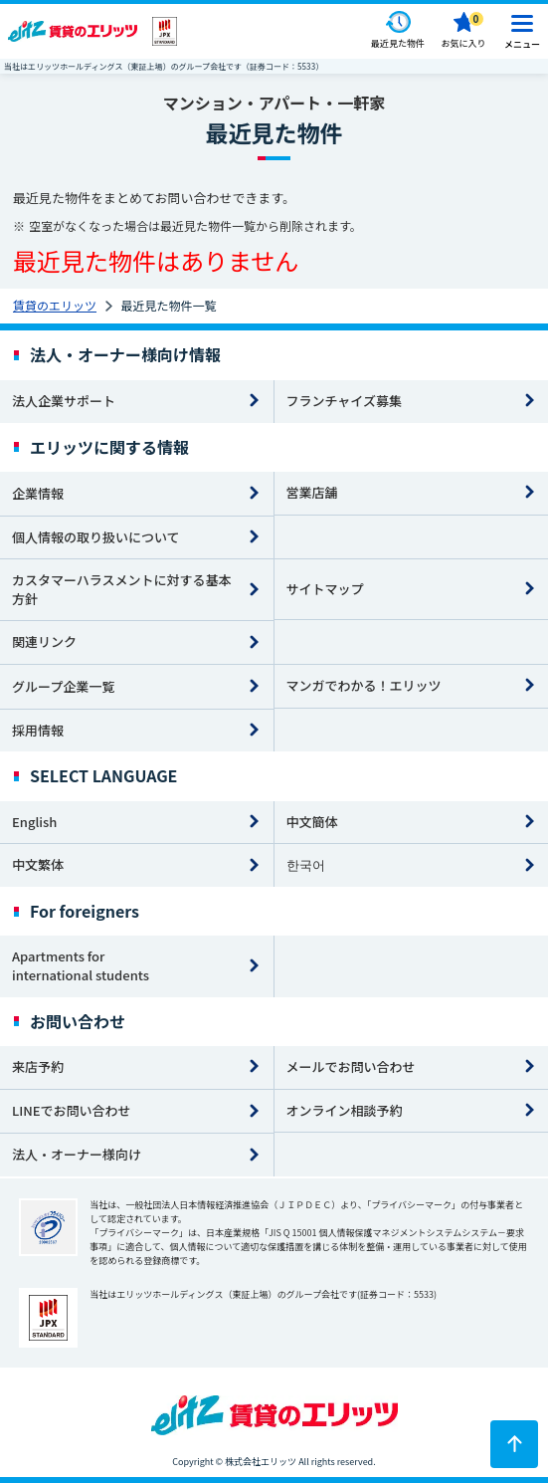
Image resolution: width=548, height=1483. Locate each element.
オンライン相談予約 (344, 1110)
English (34, 821)
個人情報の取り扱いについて (96, 537)
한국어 (305, 864)
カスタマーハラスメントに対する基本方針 (121, 589)
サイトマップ (325, 588)
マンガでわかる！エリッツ (364, 685)
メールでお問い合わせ (351, 1066)
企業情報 (38, 493)
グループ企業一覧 (63, 686)
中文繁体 (38, 864)
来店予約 (38, 1066)
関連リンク (44, 641)
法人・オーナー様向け (76, 1154)
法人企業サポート (63, 400)
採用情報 (38, 730)
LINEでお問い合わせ (71, 1110)
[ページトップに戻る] (514, 1444)
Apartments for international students (80, 965)
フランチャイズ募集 (344, 400)
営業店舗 (312, 492)
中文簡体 (312, 821)
